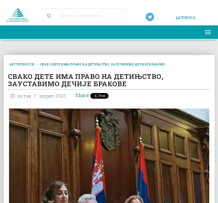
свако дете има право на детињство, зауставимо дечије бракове (102, 64)
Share (82, 95)
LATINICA (185, 17)
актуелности (21, 64)
